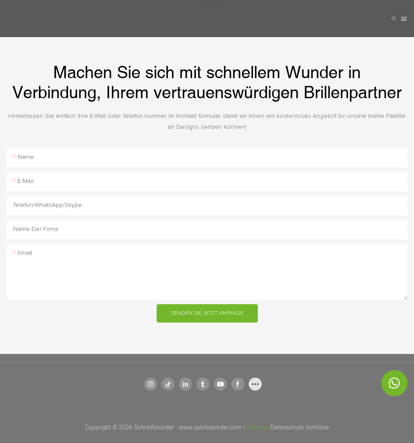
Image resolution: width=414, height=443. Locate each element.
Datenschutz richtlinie (299, 427)
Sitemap (258, 427)
